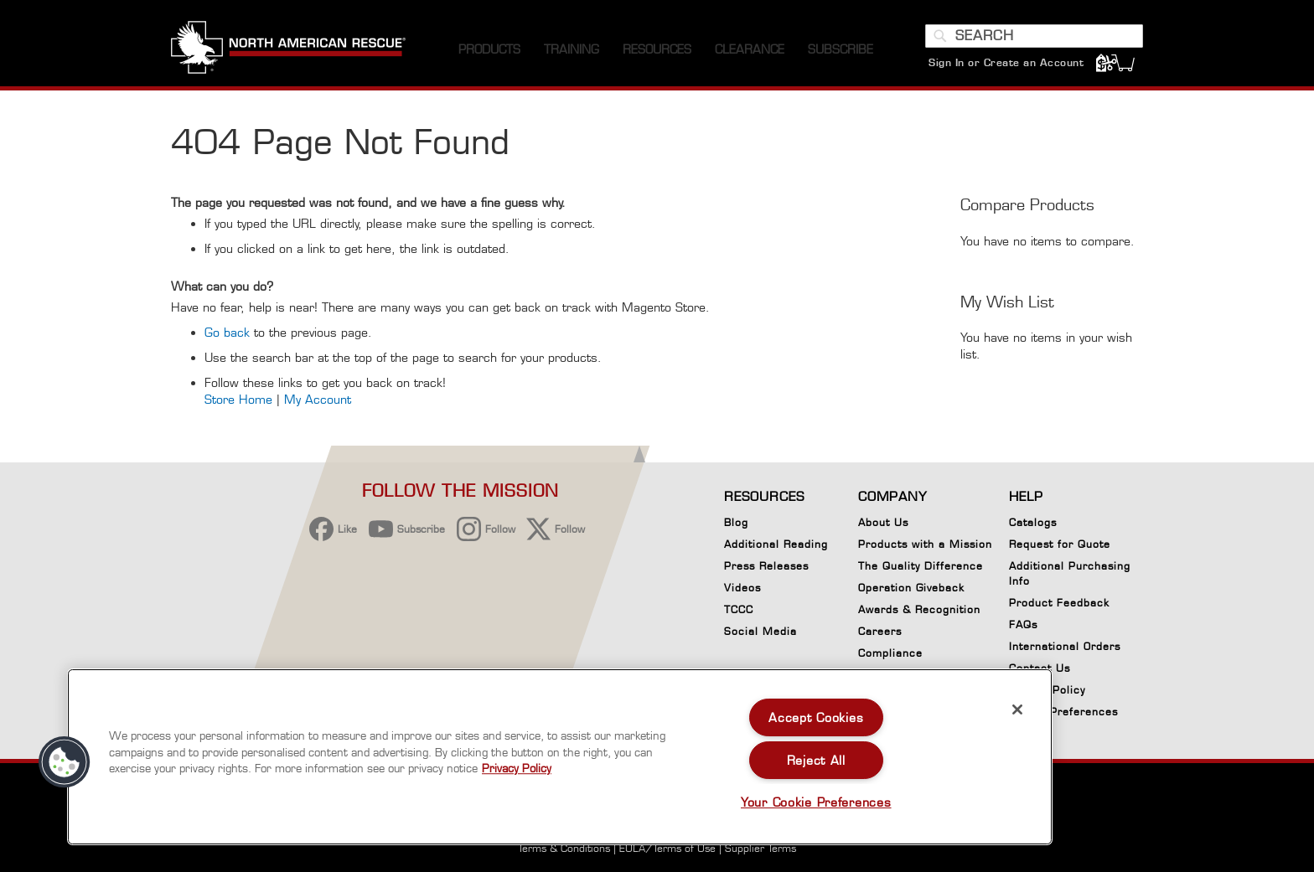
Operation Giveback (911, 587)
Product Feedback (1059, 602)
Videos (742, 587)
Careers (880, 631)
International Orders (1064, 646)
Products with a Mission (925, 544)
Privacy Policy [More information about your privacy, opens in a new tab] (516, 768)
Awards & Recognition (919, 609)
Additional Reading (776, 544)
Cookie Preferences (1063, 714)
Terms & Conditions (564, 848)
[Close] (1017, 709)
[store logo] (288, 49)
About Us (883, 522)
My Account (317, 399)
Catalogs (1033, 522)
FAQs (1023, 624)
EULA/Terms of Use (667, 848)
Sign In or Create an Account (1006, 62)
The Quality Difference (920, 566)
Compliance (890, 653)
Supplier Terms (760, 848)
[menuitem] (489, 49)
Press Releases (766, 566)
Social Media (760, 631)
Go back (227, 332)
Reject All (816, 760)
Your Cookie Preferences (816, 802)
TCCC (738, 609)
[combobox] (1034, 36)
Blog (736, 522)
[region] (560, 756)
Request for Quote (1059, 544)
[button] (64, 762)
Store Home (238, 399)
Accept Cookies (815, 717)
